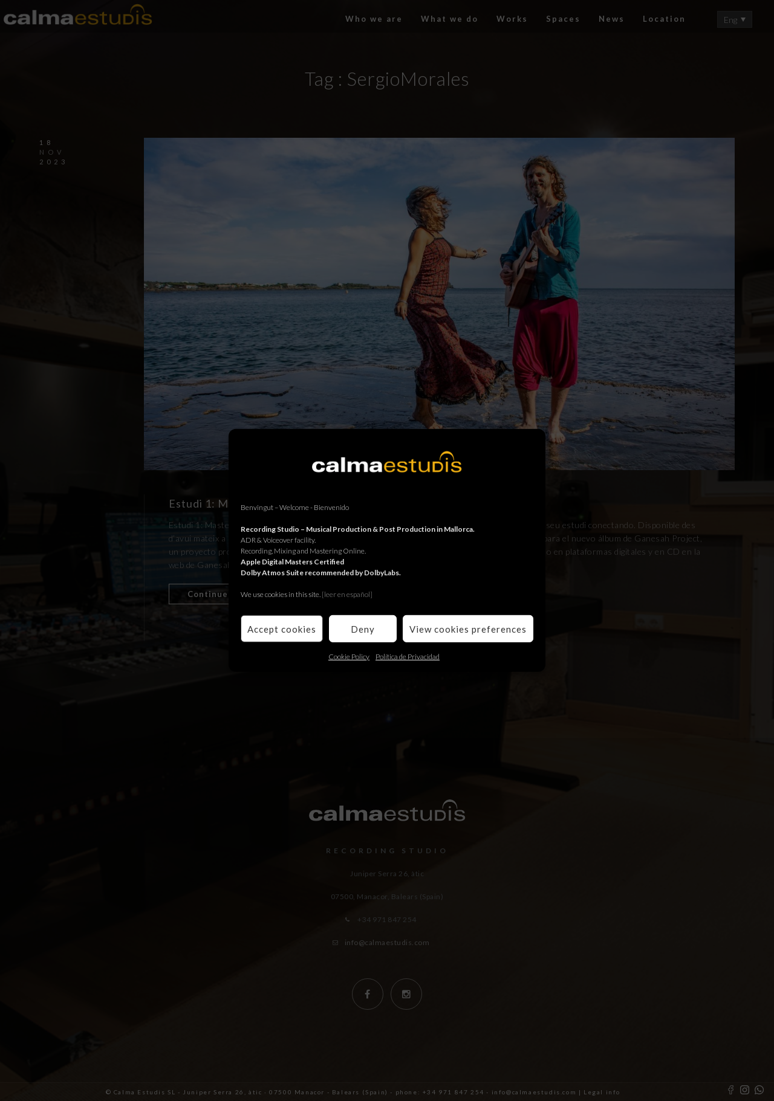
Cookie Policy (348, 656)
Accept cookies (281, 628)
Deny (363, 628)
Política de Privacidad (408, 656)
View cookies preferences (468, 628)
